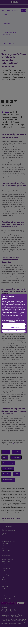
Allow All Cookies (14, 324)
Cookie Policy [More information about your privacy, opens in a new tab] (12, 321)
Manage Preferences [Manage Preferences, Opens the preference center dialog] (14, 327)
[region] (14, 313)
